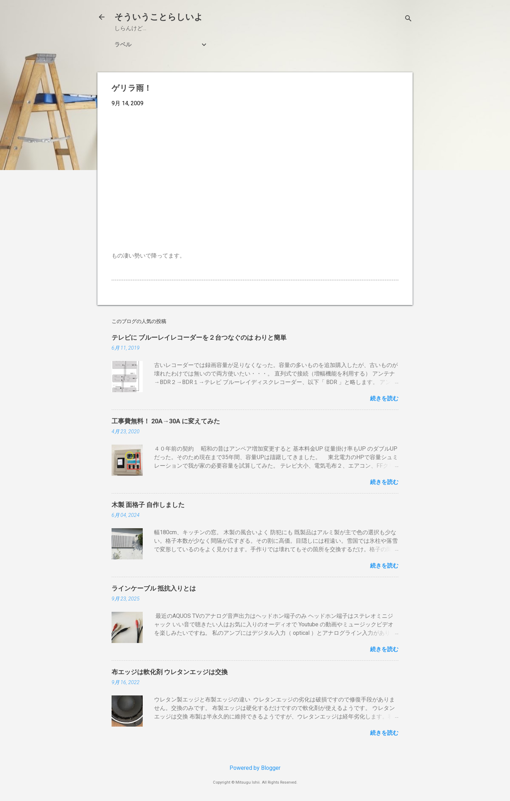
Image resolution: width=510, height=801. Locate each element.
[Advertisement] (255, 165)
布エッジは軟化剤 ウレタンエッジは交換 (170, 672)
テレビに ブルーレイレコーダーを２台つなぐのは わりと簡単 (199, 337)
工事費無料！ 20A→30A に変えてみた (166, 421)
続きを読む (384, 398)
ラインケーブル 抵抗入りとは (154, 588)
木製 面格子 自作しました (148, 504)
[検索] (408, 19)
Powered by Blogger (255, 768)
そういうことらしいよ (158, 17)
